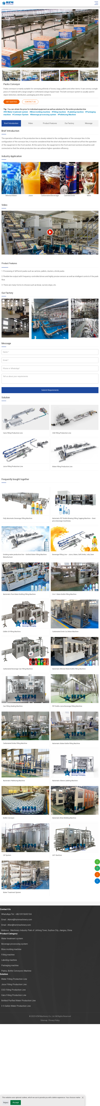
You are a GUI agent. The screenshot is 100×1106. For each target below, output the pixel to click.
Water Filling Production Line (14, 979)
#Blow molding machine (40, 112)
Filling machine (8, 954)
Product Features (50, 123)
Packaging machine (10, 965)
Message (88, 123)
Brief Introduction (11, 123)
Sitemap (44, 1020)
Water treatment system (12, 938)
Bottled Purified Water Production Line (18, 1000)
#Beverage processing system (43, 115)
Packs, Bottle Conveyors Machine (16, 971)
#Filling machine (59, 112)
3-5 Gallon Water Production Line (16, 1006)
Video (30, 123)
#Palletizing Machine (67, 115)
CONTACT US (30, 102)
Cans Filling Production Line (13, 995)
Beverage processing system (14, 944)
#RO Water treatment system (15, 112)
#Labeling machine (75, 112)
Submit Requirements (50, 390)
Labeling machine (9, 960)
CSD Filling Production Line (13, 990)
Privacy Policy (53, 1020)
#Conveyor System (20, 115)
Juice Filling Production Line (14, 984)
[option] (50, 38)
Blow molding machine (11, 949)
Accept (16, 1102)
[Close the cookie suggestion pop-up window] (82, 1097)
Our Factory (69, 123)
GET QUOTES (11, 102)
